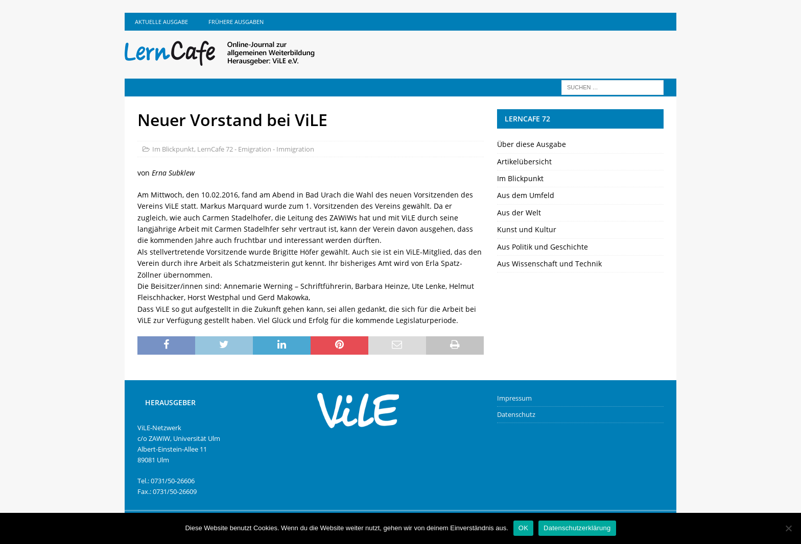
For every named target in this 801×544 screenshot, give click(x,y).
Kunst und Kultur (526, 229)
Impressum (514, 398)
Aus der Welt (519, 212)
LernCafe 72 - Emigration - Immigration (255, 149)
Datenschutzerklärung (577, 528)
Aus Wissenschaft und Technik (549, 263)
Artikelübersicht (524, 161)
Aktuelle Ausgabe (161, 22)
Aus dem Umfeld (525, 195)
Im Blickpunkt (173, 149)
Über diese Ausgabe (531, 144)
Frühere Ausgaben (236, 22)
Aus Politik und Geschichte (542, 247)
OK (523, 528)
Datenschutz (516, 414)
